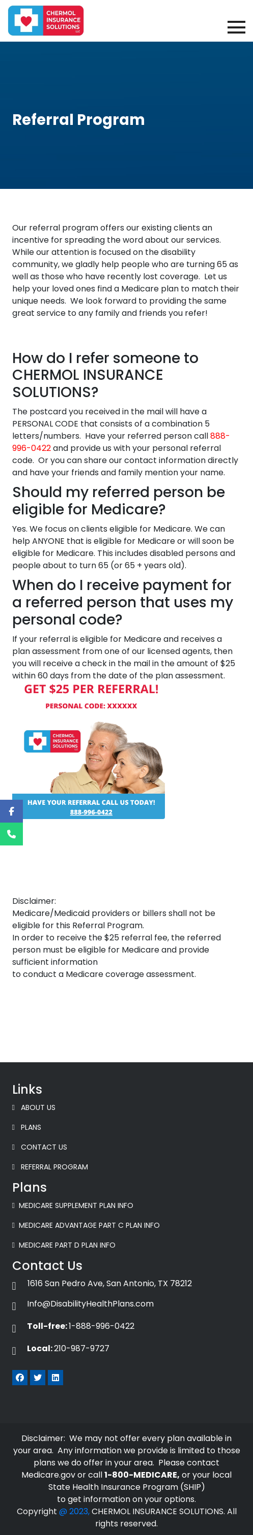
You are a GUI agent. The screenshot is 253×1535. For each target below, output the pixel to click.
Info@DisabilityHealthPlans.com (83, 1304)
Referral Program (50, 1167)
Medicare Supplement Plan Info (72, 1205)
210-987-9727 (60, 1348)
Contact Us (39, 1147)
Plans (26, 1127)
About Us (33, 1107)
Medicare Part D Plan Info (64, 1245)
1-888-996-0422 (73, 1326)
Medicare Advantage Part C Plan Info (86, 1225)
